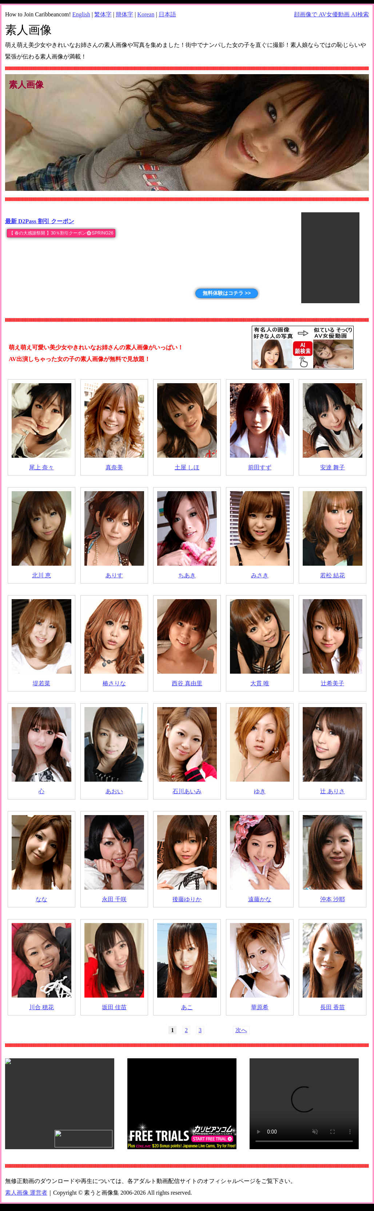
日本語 (167, 14)
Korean (145, 14)
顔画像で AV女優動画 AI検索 (331, 14)
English (81, 14)
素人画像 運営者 (26, 1193)
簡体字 (124, 14)
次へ (241, 1030)
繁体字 (103, 14)
